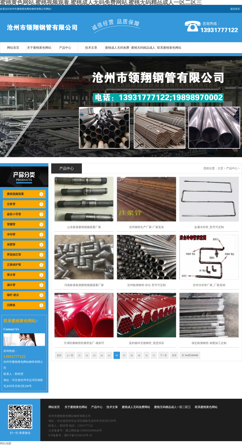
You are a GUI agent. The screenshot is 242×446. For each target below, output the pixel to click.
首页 (59, 355)
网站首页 (13, 47)
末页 (174, 355)
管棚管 (11, 224)
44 (102, 355)
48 (131, 355)
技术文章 (91, 47)
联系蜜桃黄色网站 (169, 47)
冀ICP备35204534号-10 (78, 435)
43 (94, 355)
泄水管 (11, 274)
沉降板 (11, 305)
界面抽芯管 (14, 254)
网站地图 (5, 443)
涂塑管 (11, 244)
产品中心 (65, 47)
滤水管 (11, 284)
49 (139, 355)
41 (79, 355)
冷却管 (11, 234)
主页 (220, 168)
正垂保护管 (14, 264)
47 (124, 355)
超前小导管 (14, 214)
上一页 (70, 355)
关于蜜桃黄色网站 (39, 47)
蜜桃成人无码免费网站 (117, 53)
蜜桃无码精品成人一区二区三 (143, 53)
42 (87, 355)
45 (109, 355)
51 (154, 355)
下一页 (163, 355)
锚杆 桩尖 (13, 295)
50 (146, 355)
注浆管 (11, 204)
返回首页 (235, 8)
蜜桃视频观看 (15, 194)
